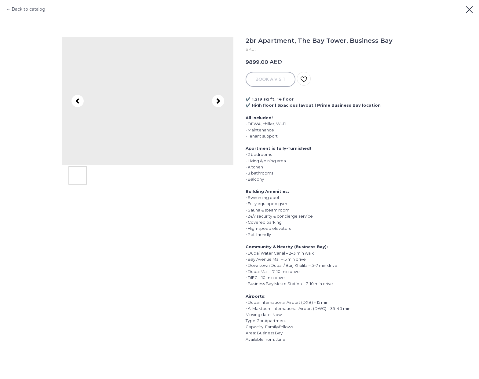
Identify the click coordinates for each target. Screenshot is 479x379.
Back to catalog (28, 9)
